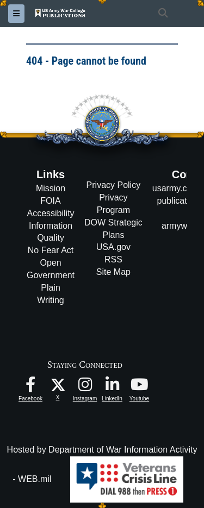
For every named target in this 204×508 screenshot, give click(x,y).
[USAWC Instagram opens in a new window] (84, 387)
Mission (50, 188)
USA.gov (113, 247)
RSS (113, 259)
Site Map (113, 272)
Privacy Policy (113, 185)
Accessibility (50, 213)
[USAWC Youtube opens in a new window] (139, 387)
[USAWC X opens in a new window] (58, 383)
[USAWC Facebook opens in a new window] (30, 387)
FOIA (50, 200)
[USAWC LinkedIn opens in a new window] (112, 387)
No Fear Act (50, 250)
